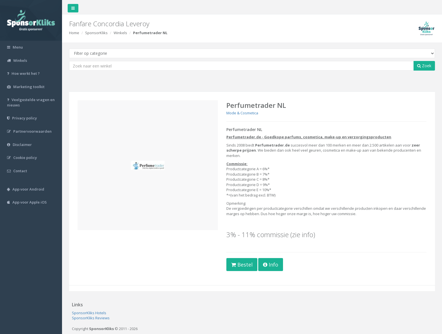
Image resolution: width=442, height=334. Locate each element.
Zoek (424, 65)
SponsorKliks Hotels (89, 312)
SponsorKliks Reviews (91, 317)
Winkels (120, 32)
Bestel (242, 264)
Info (270, 264)
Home (74, 32)
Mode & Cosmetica (242, 112)
